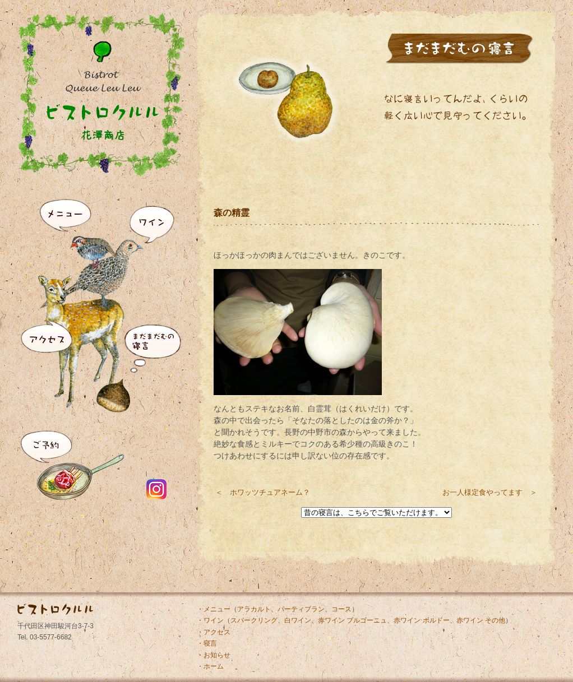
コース (341, 609)
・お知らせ (213, 655)
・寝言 (207, 643)
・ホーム (210, 666)
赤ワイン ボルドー (421, 620)
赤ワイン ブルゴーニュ (352, 620)
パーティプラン (301, 609)
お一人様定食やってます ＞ (489, 492)
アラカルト (254, 609)
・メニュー (213, 609)
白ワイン (297, 620)
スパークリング (254, 620)
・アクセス (213, 632)
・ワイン (210, 620)
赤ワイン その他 (480, 620)
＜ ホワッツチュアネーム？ (262, 492)
